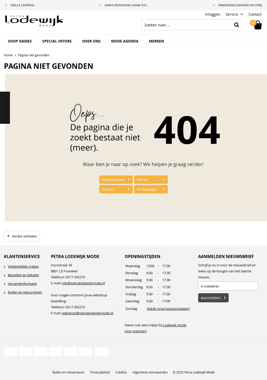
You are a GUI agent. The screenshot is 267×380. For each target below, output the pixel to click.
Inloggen (212, 14)
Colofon (121, 372)
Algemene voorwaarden (150, 372)
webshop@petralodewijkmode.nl (87, 313)
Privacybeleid (100, 372)
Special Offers (57, 41)
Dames (142, 179)
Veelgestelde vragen (23, 266)
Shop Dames (20, 41)
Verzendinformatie (22, 283)
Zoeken (236, 25)
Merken (156, 41)
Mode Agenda (124, 41)
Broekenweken (113, 179)
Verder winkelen (24, 236)
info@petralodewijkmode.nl (83, 283)
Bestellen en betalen (23, 275)
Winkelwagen (147, 189)
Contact (255, 14)
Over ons (91, 41)
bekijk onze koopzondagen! (168, 308)
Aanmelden (211, 297)
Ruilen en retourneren (25, 292)
